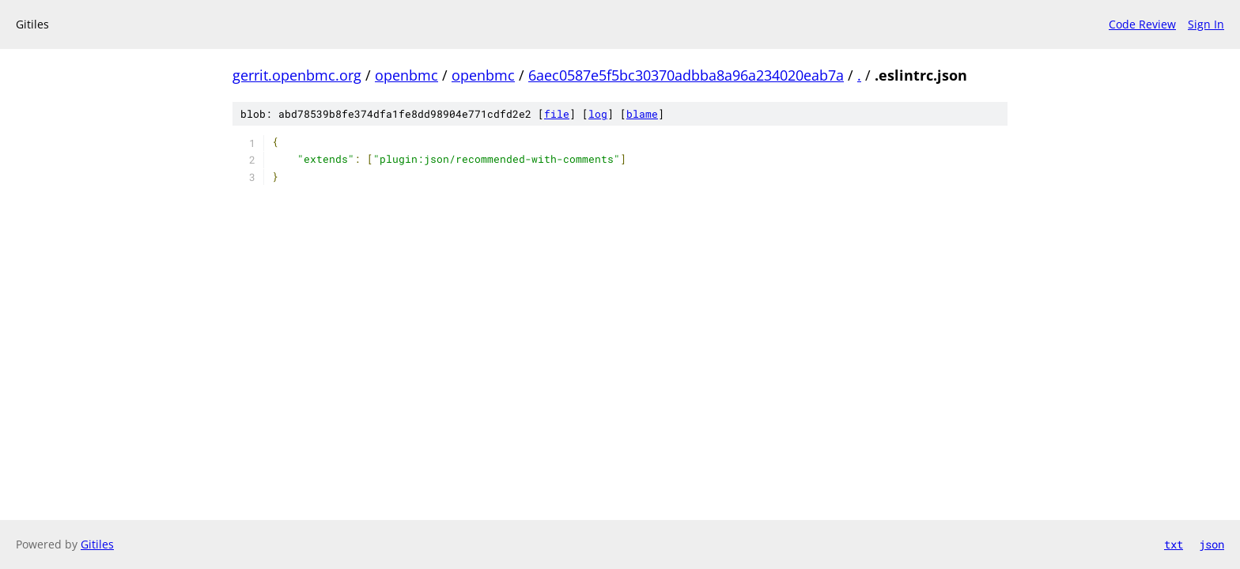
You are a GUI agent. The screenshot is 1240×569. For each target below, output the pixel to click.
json (1211, 544)
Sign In (1206, 24)
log (597, 114)
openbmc (406, 75)
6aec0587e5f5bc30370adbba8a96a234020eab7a (686, 75)
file (556, 114)
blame (642, 114)
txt (1173, 544)
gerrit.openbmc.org (296, 75)
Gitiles (97, 544)
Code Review (1142, 24)
